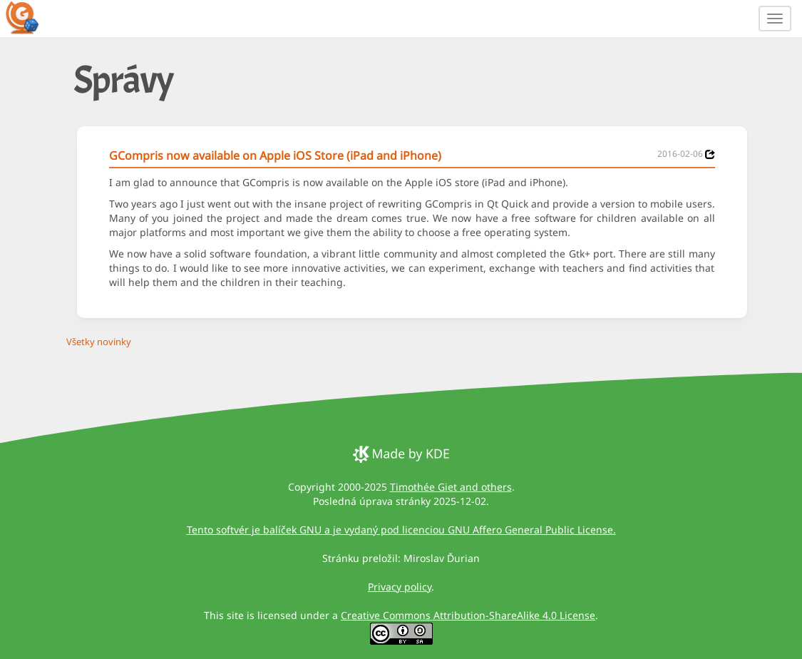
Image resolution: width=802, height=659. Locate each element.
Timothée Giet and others (451, 487)
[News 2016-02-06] (710, 154)
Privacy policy (399, 586)
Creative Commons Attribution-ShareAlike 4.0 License (468, 615)
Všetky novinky (98, 341)
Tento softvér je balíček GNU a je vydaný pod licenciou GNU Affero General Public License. (401, 529)
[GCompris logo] (30, 17)
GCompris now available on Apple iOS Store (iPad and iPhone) (275, 155)
